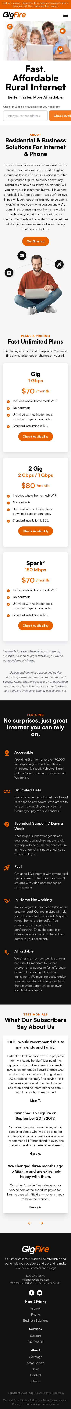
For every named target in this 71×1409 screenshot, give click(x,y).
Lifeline (35, 1381)
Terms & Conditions (15, 1400)
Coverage (35, 1357)
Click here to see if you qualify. (43, 6)
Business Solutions (35, 1320)
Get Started (35, 241)
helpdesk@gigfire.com (35, 1279)
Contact (35, 1375)
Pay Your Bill (35, 1342)
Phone (35, 1314)
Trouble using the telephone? (41, 1404)
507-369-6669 (35, 1275)
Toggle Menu (65, 15)
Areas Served (35, 1363)
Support (35, 1336)
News (35, 1369)
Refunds (35, 1400)
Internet (35, 1308)
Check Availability (35, 436)
